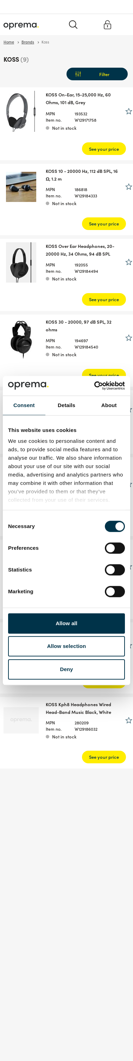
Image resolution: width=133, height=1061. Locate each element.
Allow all (66, 623)
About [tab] (109, 405)
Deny (66, 669)
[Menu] (123, 24)
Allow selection (66, 646)
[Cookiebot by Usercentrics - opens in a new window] (95, 385)
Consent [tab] (24, 405)
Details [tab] (66, 405)
